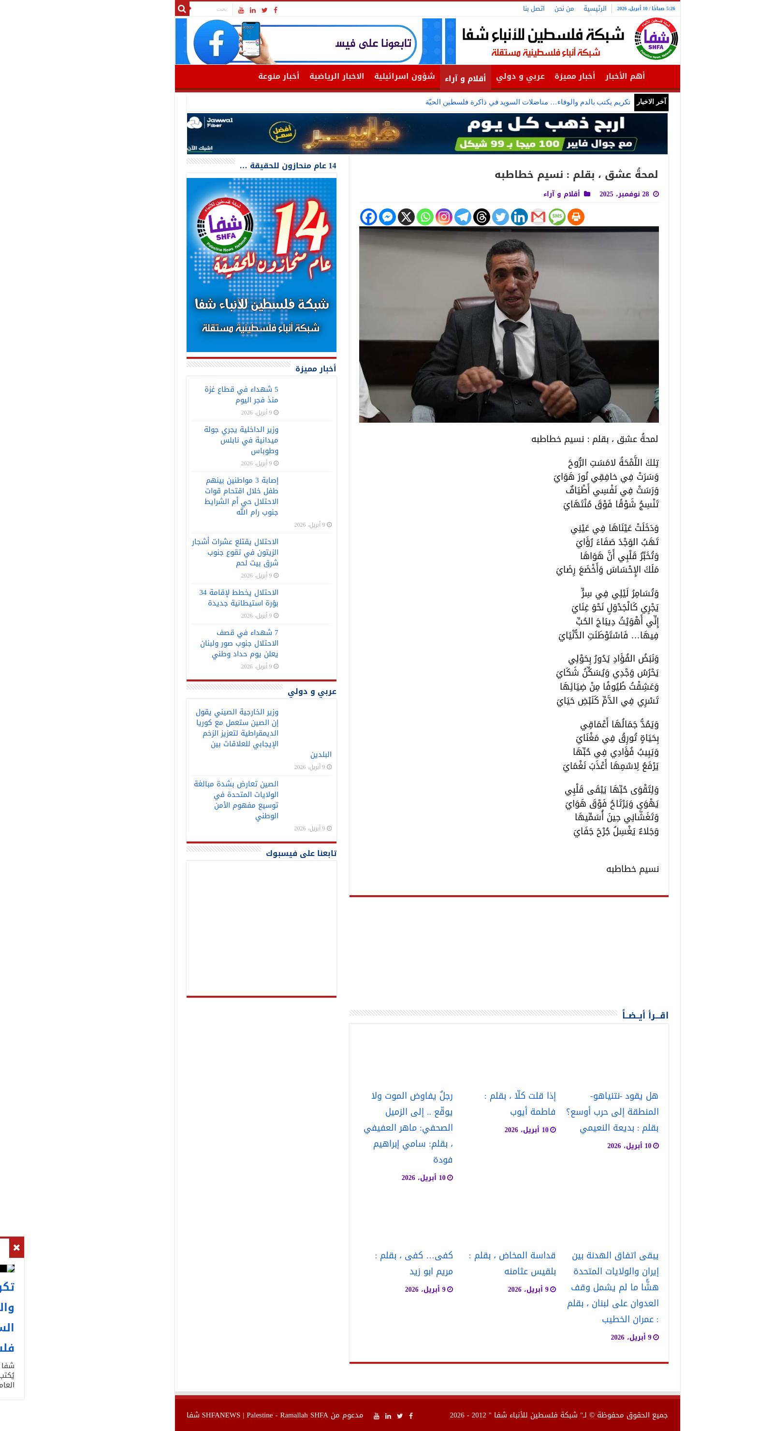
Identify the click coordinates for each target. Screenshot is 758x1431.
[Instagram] (395, 216)
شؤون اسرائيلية (356, 76)
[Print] (527, 216)
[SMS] (508, 216)
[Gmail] (489, 216)
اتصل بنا (485, 8)
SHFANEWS (173, 1415)
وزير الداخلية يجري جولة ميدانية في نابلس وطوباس (193, 440)
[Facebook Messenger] (339, 216)
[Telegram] (414, 216)
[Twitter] (452, 216)
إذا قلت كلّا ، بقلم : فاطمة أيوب (472, 1104)
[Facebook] (320, 216)
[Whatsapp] (376, 216)
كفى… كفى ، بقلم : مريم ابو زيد (365, 1264)
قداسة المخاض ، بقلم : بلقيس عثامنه (464, 1264)
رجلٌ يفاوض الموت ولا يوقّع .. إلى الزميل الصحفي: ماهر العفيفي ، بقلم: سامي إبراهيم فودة (360, 1128)
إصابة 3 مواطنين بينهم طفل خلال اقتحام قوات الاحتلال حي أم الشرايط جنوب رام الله (193, 496)
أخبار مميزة (526, 76)
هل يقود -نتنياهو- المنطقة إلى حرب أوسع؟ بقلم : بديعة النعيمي (564, 1112)
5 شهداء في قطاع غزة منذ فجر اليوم (193, 395)
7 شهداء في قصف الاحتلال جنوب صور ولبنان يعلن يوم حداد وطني (191, 643)
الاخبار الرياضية (288, 76)
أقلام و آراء (417, 78)
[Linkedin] (471, 216)
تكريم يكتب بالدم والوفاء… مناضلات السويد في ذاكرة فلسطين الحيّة (479, 102)
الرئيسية (546, 8)
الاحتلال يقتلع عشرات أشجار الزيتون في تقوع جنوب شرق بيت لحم (187, 552)
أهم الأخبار (577, 76)
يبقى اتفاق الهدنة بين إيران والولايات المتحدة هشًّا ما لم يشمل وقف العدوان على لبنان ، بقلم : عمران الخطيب (565, 1288)
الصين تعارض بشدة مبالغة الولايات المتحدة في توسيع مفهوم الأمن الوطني (188, 800)
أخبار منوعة (230, 76)
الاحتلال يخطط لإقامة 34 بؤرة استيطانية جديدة (190, 598)
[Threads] (433, 216)
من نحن (515, 8)
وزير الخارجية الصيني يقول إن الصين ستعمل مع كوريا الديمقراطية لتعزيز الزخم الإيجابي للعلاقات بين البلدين (215, 733)
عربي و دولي (472, 76)
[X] (358, 216)
